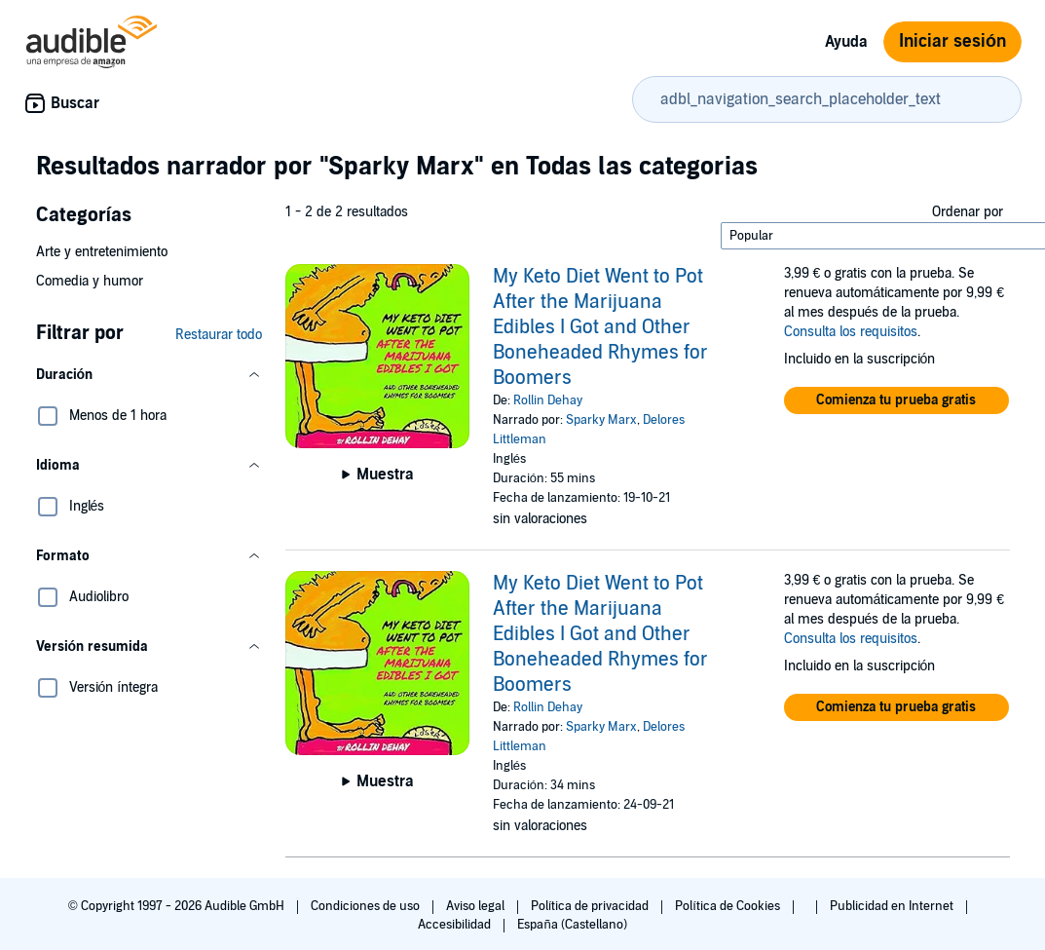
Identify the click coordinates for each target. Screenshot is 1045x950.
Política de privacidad (592, 906)
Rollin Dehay (547, 400)
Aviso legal (476, 906)
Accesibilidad (456, 924)
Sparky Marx (601, 420)
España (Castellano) (571, 924)
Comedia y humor (89, 281)
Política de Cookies (729, 906)
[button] (149, 375)
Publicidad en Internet (893, 906)
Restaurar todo (218, 334)
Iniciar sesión (952, 41)
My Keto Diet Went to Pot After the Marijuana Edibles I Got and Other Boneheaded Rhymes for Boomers (600, 327)
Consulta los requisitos (850, 331)
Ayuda (846, 42)
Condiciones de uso (367, 906)
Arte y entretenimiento (102, 252)
